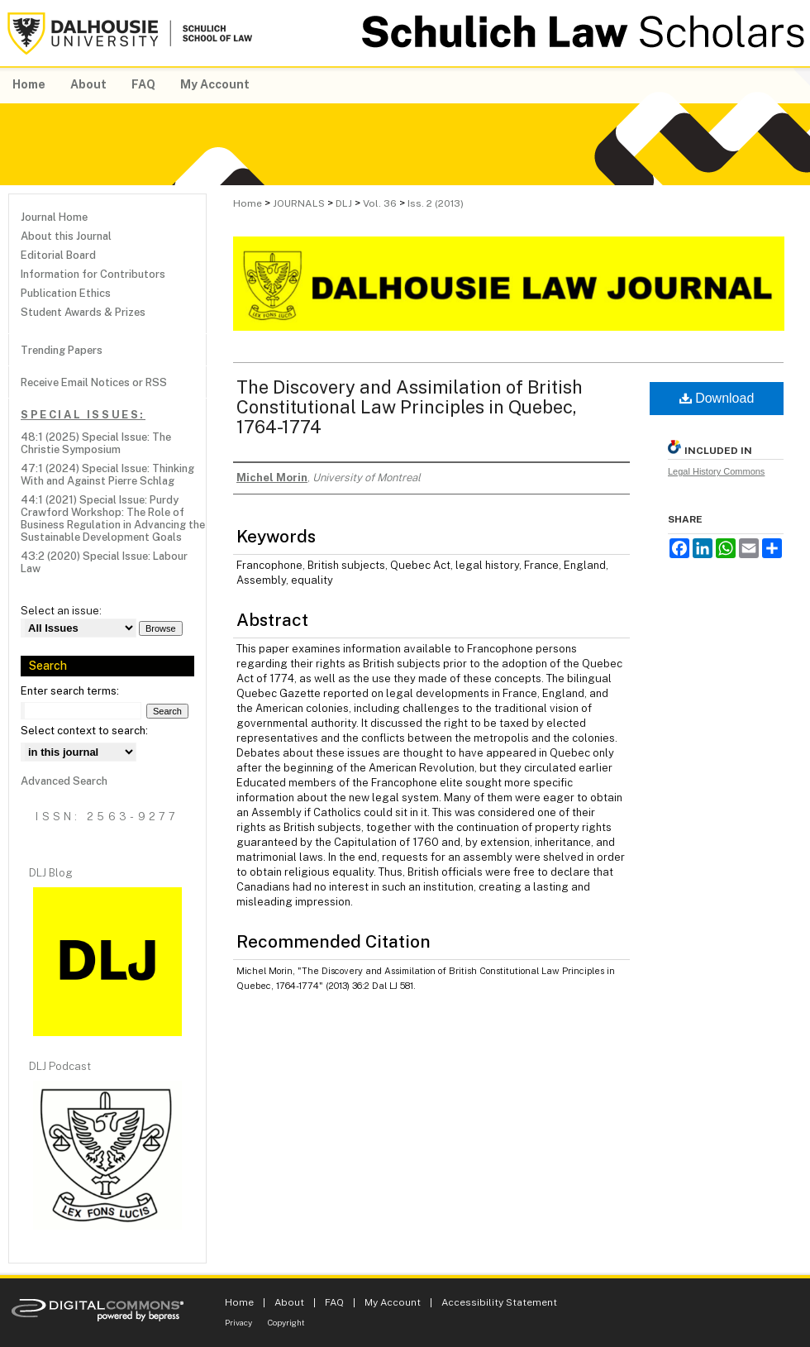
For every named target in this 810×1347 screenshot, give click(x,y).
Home (247, 203)
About (289, 1302)
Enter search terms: (70, 691)
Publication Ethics (66, 293)
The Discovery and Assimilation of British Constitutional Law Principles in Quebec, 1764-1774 (409, 406)
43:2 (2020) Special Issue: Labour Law (104, 562)
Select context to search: (84, 730)
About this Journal (66, 236)
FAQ (334, 1302)
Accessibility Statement (499, 1302)
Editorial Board (58, 255)
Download (717, 398)
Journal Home (54, 217)
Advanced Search (64, 781)
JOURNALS (299, 203)
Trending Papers (61, 350)
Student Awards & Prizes (83, 312)
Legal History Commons (716, 471)
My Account (392, 1302)
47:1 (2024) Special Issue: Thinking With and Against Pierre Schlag (107, 474)
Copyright (286, 1322)
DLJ (344, 203)
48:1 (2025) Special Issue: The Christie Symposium (96, 443)
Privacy (238, 1322)
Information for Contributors (93, 274)
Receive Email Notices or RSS (94, 382)
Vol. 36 (380, 203)
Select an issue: (61, 610)
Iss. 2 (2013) (435, 203)
